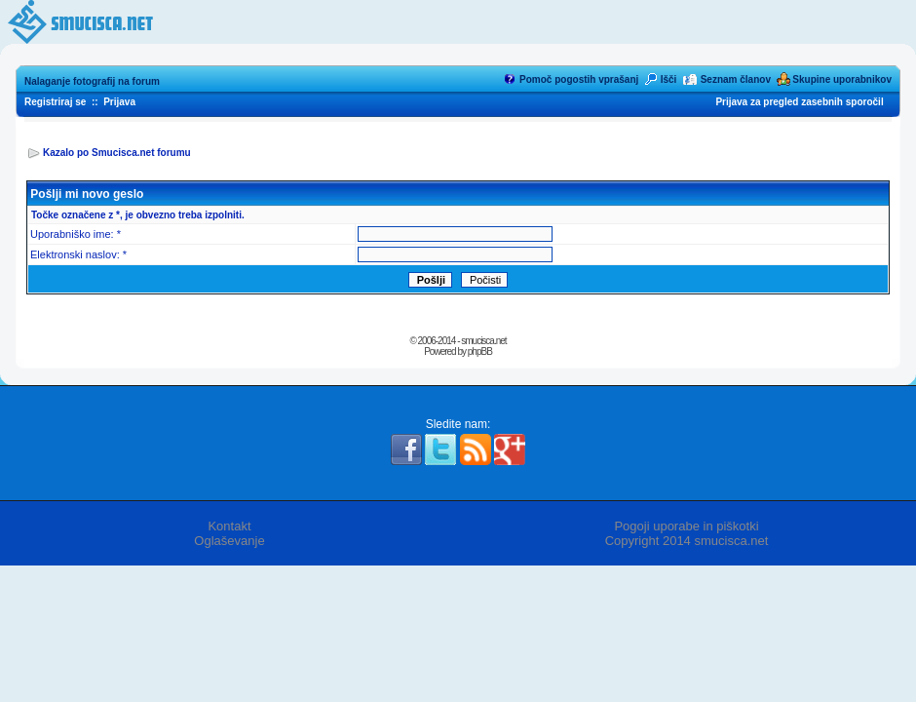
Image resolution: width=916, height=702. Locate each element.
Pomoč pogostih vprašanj (578, 79)
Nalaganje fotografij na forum (92, 81)
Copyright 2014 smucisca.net (687, 540)
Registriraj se (55, 102)
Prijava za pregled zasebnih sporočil (799, 102)
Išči (669, 79)
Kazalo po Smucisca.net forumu (117, 152)
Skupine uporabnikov (842, 79)
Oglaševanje (229, 540)
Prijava (119, 102)
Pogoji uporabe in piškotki (686, 526)
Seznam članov (736, 79)
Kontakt (229, 526)
